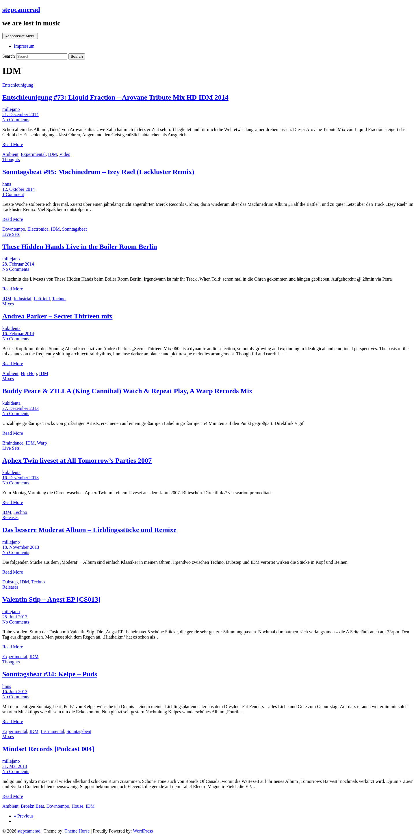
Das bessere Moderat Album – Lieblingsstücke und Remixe (89, 529)
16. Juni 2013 (14, 691)
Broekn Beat (32, 806)
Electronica (38, 229)
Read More (12, 144)
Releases (10, 517)
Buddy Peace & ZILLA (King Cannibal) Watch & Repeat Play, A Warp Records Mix (127, 391)
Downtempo (13, 229)
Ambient (10, 154)
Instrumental (52, 731)
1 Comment (13, 194)
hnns (6, 184)
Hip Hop (29, 373)
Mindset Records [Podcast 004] (48, 749)
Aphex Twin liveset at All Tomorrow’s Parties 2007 (77, 460)
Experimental (33, 154)
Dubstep (10, 581)
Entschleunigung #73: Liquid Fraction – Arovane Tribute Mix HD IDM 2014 (115, 97)
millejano (11, 109)
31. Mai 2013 (14, 766)
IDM (52, 154)
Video (64, 154)
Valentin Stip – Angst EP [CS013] (51, 599)
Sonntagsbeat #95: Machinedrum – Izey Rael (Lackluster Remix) (98, 172)
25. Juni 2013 (14, 616)
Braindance (12, 443)
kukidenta (11, 328)
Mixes (8, 303)
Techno (59, 298)
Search (9, 56)
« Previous (24, 815)
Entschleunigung (18, 85)
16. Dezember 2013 (20, 477)
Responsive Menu (20, 36)
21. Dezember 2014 (20, 114)
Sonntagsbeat (74, 229)
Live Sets (11, 234)
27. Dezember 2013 (20, 408)
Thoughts (11, 159)
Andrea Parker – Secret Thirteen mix (57, 316)
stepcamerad (21, 9)
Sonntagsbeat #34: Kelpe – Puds (49, 674)
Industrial (22, 298)
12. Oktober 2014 (18, 189)
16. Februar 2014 (18, 333)
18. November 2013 (20, 547)
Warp (42, 443)
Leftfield (42, 298)
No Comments (15, 119)
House (77, 806)
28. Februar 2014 (18, 264)
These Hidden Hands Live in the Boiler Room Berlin (79, 246)
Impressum (24, 46)
